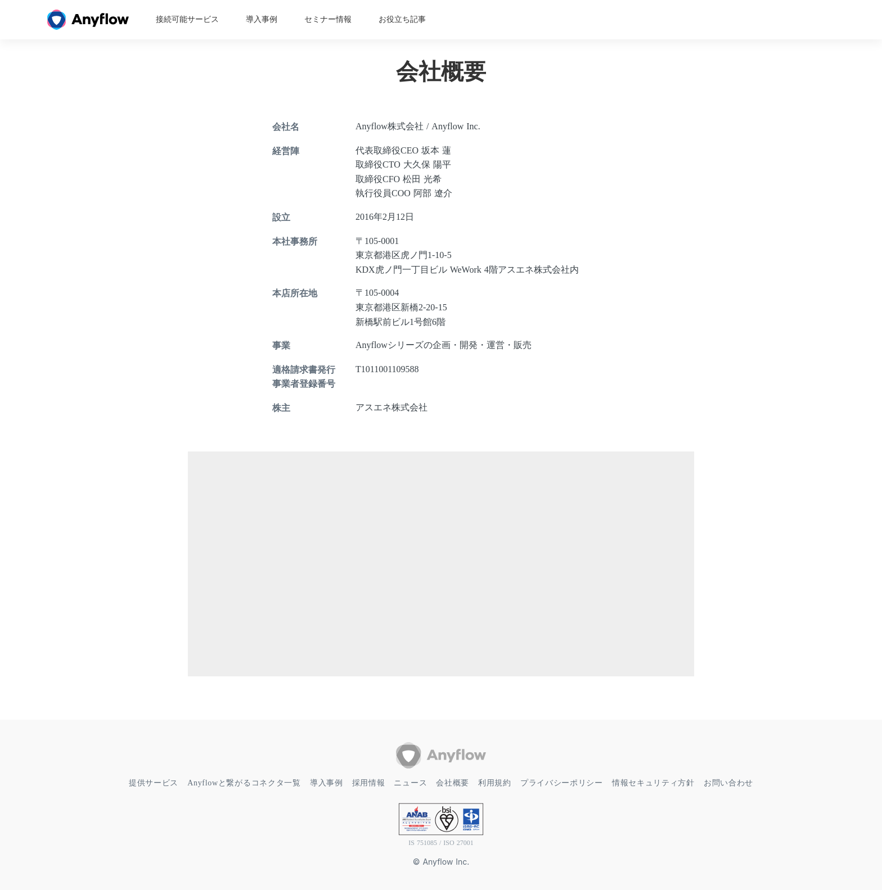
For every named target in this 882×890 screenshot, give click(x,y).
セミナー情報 (328, 20)
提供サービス (153, 783)
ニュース (410, 783)
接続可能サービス (187, 20)
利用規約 (494, 783)
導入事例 (261, 20)
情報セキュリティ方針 (653, 783)
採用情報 (368, 783)
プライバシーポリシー (561, 783)
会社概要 (452, 783)
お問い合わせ (728, 783)
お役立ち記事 (402, 20)
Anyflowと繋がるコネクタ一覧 (244, 783)
